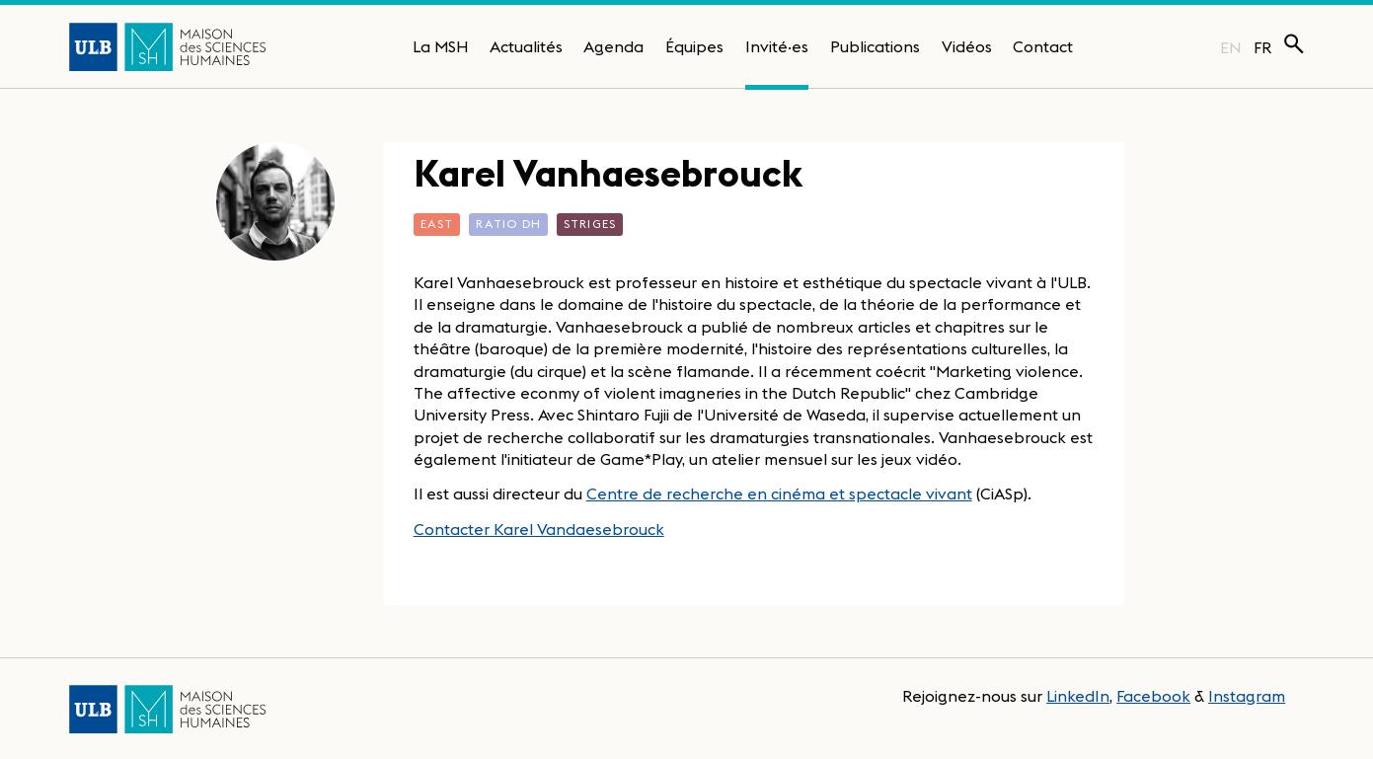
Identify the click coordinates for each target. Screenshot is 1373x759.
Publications (875, 46)
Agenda (613, 46)
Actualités (526, 46)
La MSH (440, 46)
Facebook (1153, 696)
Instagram (1246, 696)
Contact (1043, 46)
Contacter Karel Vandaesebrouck (539, 529)
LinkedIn (1077, 696)
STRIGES (590, 223)
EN (1230, 47)
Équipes (694, 46)
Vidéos (967, 46)
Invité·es (776, 46)
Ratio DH (508, 223)
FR (1263, 47)
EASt (437, 223)
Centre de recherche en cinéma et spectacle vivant (779, 493)
